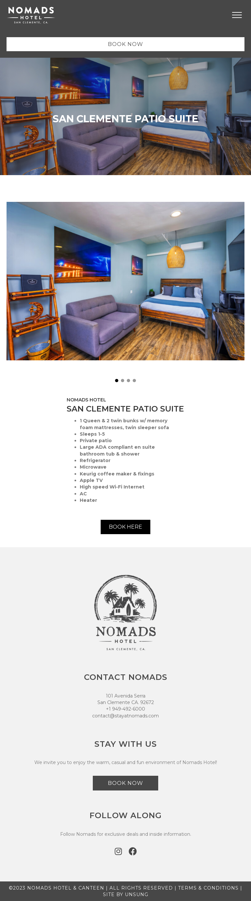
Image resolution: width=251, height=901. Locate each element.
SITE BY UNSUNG (125, 894)
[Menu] (236, 15)
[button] (116, 380)
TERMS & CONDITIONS (208, 888)
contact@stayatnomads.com (125, 716)
